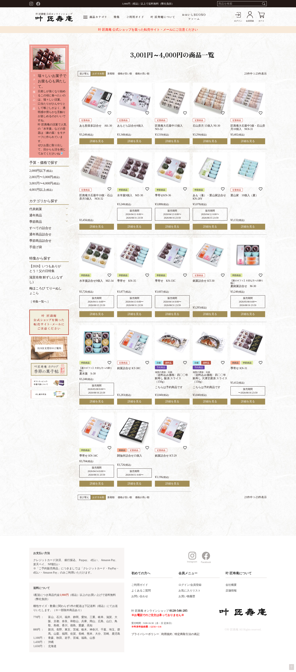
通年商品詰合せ (40, 234)
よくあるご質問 (141, 590)
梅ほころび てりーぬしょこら (45, 291)
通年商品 (35, 215)
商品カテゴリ (95, 17)
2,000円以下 (41, 170)
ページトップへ (291, 667)
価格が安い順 (125, 73)
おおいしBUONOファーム (194, 17)
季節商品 (35, 221)
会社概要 (231, 584)
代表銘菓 (35, 209)
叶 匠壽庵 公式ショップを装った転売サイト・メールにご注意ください (148, 29)
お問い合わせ (139, 596)
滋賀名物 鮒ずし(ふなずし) (46, 280)
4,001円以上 (41, 189)
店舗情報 (231, 590)
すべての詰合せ (40, 228)
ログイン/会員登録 (189, 584)
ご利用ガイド (135, 17)
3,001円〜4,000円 (44, 183)
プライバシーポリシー (145, 634)
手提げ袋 (35, 247)
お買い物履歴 (186, 596)
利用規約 (166, 634)
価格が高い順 (142, 73)
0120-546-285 (179, 610)
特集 (117, 17)
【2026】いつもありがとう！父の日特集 (45, 268)
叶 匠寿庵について (163, 17)
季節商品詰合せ (40, 240)
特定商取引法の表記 (187, 634)
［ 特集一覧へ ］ (39, 301)
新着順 (111, 73)
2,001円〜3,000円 (44, 177)
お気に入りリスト (189, 590)
